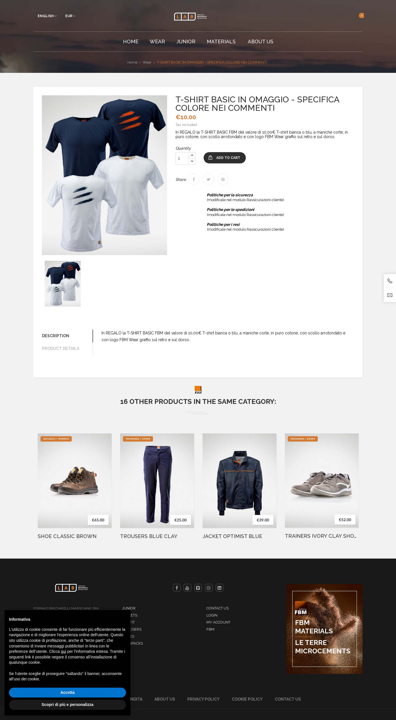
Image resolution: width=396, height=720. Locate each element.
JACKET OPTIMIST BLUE (232, 536)
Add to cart (228, 158)
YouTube (187, 587)
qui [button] (63, 651)
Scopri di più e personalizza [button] (67, 704)
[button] (354, 15)
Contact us (217, 608)
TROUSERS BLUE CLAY (148, 536)
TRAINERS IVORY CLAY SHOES (322, 536)
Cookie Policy (247, 699)
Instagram (209, 587)
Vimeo (198, 587)
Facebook (177, 587)
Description (55, 336)
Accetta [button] (67, 692)
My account (218, 622)
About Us (164, 699)
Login (211, 615)
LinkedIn (219, 587)
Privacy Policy (203, 699)
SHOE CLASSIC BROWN (67, 536)
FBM (210, 629)
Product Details (60, 348)
